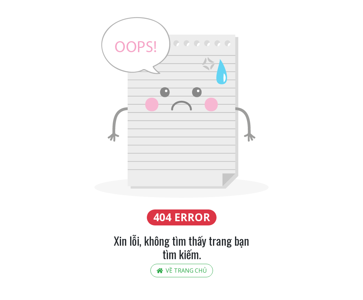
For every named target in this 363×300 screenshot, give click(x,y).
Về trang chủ (181, 270)
